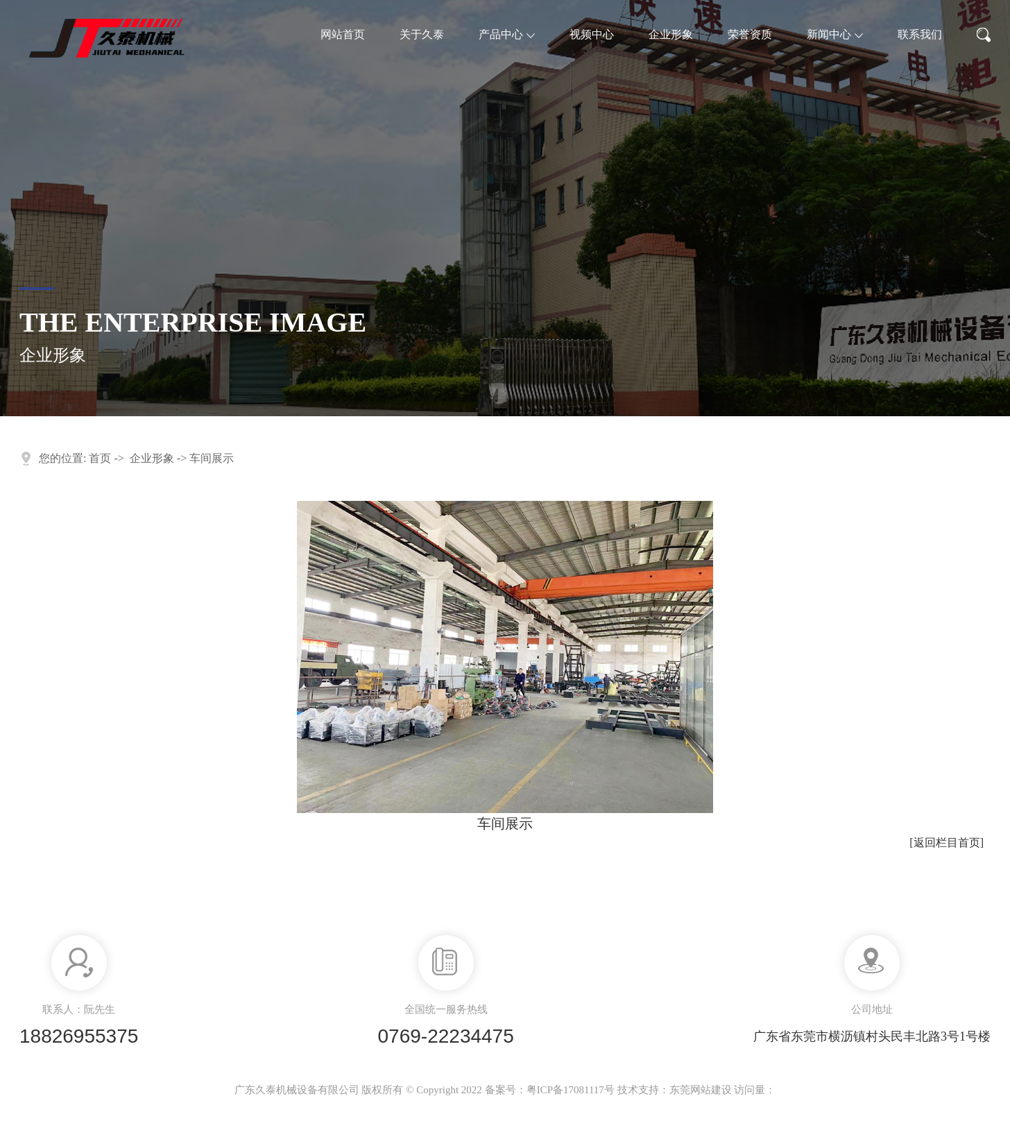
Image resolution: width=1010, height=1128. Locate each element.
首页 (100, 458)
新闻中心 (835, 34)
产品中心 (507, 34)
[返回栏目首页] (946, 842)
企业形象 (671, 34)
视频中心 (592, 34)
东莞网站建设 (700, 1089)
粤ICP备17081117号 (571, 1089)
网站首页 (342, 34)
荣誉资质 (750, 34)
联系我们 (920, 34)
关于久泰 (422, 34)
